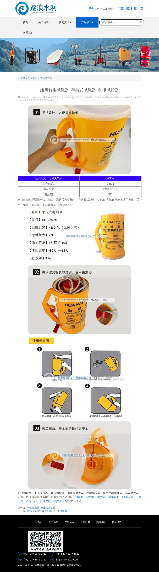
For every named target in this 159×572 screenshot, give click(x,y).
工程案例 (85, 522)
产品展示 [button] (87, 22)
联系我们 (28, 32)
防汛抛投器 (46, 78)
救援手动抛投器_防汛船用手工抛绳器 (47, 511)
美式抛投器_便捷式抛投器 (41, 507)
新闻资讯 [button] (65, 22)
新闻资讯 (101, 522)
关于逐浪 (43, 22)
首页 (25, 22)
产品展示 (32, 78)
